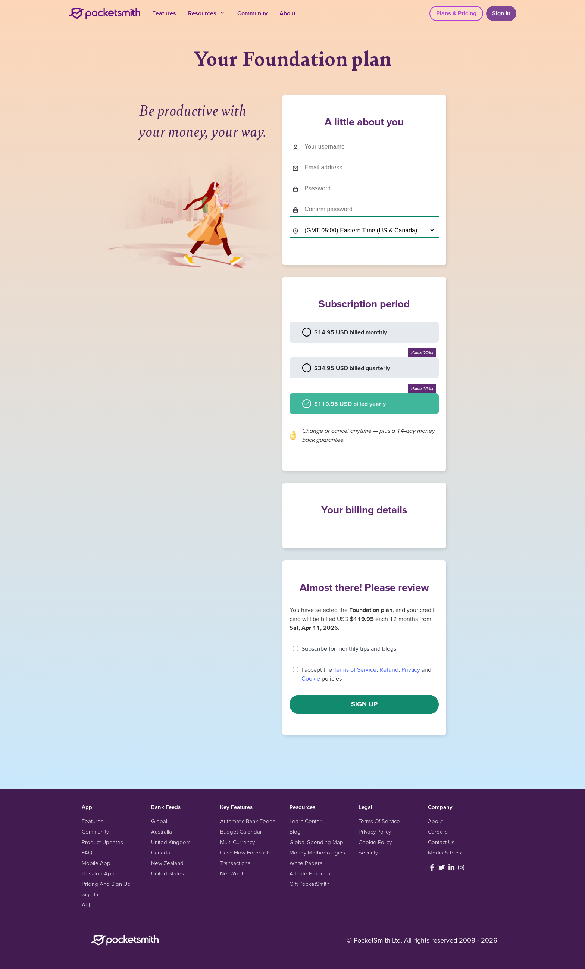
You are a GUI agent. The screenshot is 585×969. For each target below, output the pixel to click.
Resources (206, 13)
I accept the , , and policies (366, 674)
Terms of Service (355, 669)
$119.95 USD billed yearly (369, 400)
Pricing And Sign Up (106, 884)
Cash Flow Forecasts (245, 852)
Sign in (501, 13)
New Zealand (167, 863)
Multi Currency (237, 842)
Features (164, 13)
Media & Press (446, 852)
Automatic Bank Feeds (247, 821)
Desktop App (98, 873)
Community (252, 13)
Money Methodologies (317, 852)
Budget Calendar (241, 831)
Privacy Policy (375, 831)
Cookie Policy (375, 842)
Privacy (410, 669)
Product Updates (102, 842)
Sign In (90, 894)
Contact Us (441, 842)
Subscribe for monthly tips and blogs (348, 648)
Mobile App (96, 863)
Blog (295, 831)
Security (368, 852)
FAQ (87, 852)
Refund (388, 669)
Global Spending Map (316, 842)
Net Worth (232, 873)
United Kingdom (171, 842)
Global (159, 821)
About (287, 13)
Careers (438, 831)
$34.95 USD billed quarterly (369, 364)
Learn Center (306, 821)
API (86, 904)
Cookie (310, 678)
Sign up (364, 704)
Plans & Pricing (456, 13)
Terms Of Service (379, 821)
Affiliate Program (310, 873)
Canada (160, 852)
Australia (161, 831)
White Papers (306, 863)
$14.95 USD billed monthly (344, 332)
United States (167, 873)
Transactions (235, 863)
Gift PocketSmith (309, 884)
